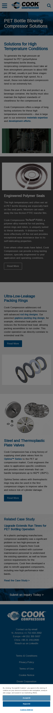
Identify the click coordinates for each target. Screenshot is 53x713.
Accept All (26, 698)
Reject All (26, 704)
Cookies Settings (26, 710)
